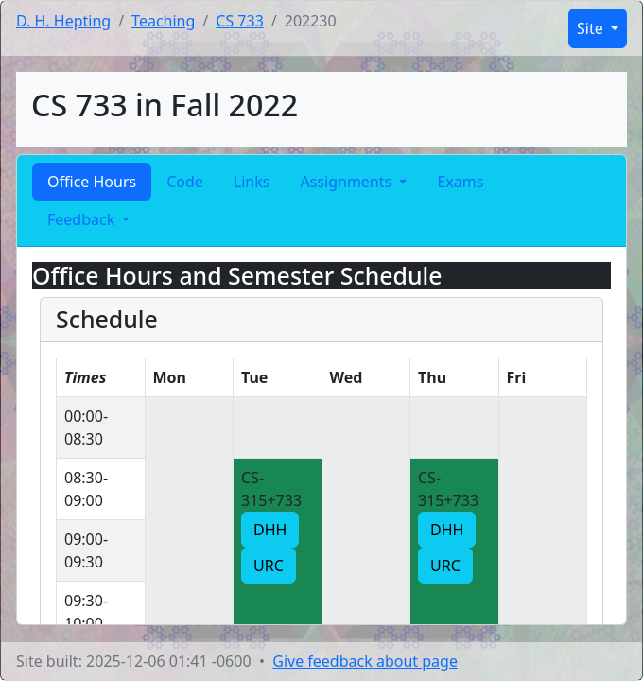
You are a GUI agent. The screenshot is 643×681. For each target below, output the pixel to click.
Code (184, 181)
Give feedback (365, 661)
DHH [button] (270, 529)
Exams (460, 181)
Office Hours (91, 181)
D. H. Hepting (63, 20)
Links (252, 181)
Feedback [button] (82, 219)
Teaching (163, 20)
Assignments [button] (347, 181)
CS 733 (240, 20)
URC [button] (268, 565)
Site (592, 28)
